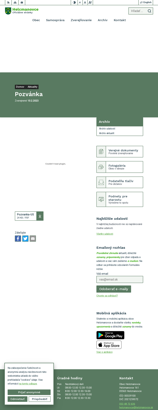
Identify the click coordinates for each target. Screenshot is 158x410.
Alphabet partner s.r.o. (141, 393)
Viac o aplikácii (104, 306)
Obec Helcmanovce (142, 397)
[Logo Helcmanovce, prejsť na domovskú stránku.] (22, 11)
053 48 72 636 (127, 358)
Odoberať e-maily (113, 243)
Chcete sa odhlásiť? (107, 250)
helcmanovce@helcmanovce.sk (136, 361)
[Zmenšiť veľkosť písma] (80, 2)
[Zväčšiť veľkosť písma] (90, 2)
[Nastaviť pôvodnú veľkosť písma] (85, 2)
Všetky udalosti (104, 188)
